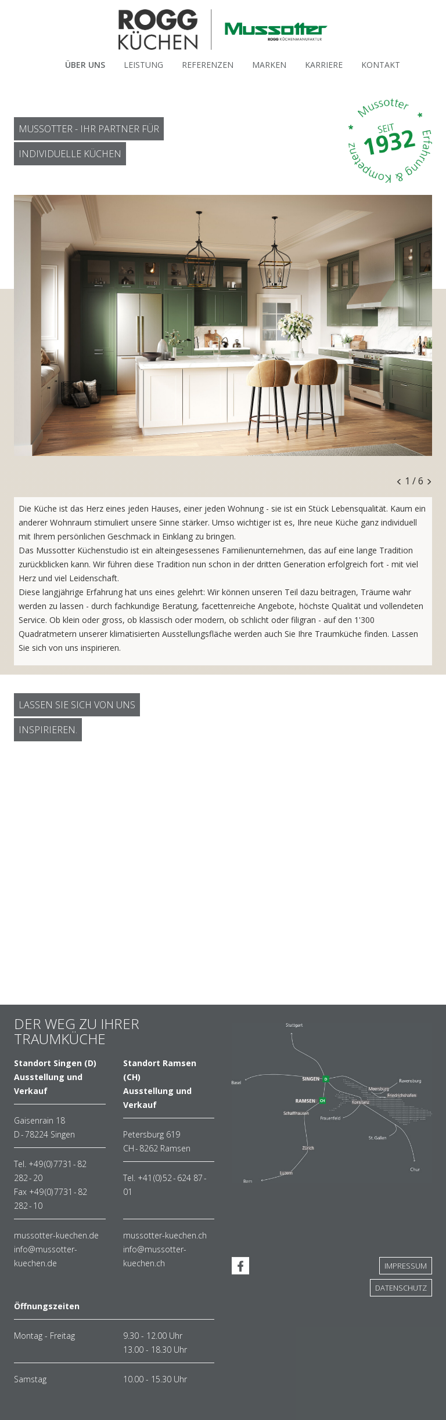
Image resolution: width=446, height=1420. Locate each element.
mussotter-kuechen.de (56, 1235)
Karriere (324, 64)
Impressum (405, 1265)
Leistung (143, 64)
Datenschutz (401, 1288)
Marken (269, 64)
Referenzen (207, 64)
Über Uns (85, 64)
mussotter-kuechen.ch (165, 1235)
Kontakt (380, 64)
